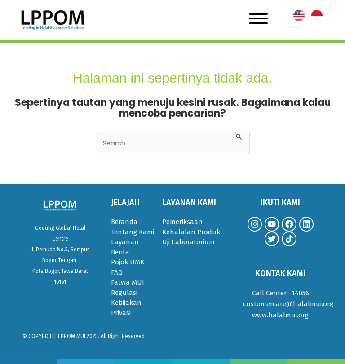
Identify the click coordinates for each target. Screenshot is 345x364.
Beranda (124, 222)
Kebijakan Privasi (126, 307)
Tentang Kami (132, 232)
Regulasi (124, 293)
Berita (120, 252)
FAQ (117, 272)
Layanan (125, 242)
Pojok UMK (127, 262)
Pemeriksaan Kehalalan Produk (191, 227)
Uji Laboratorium (188, 242)
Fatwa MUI (127, 282)
